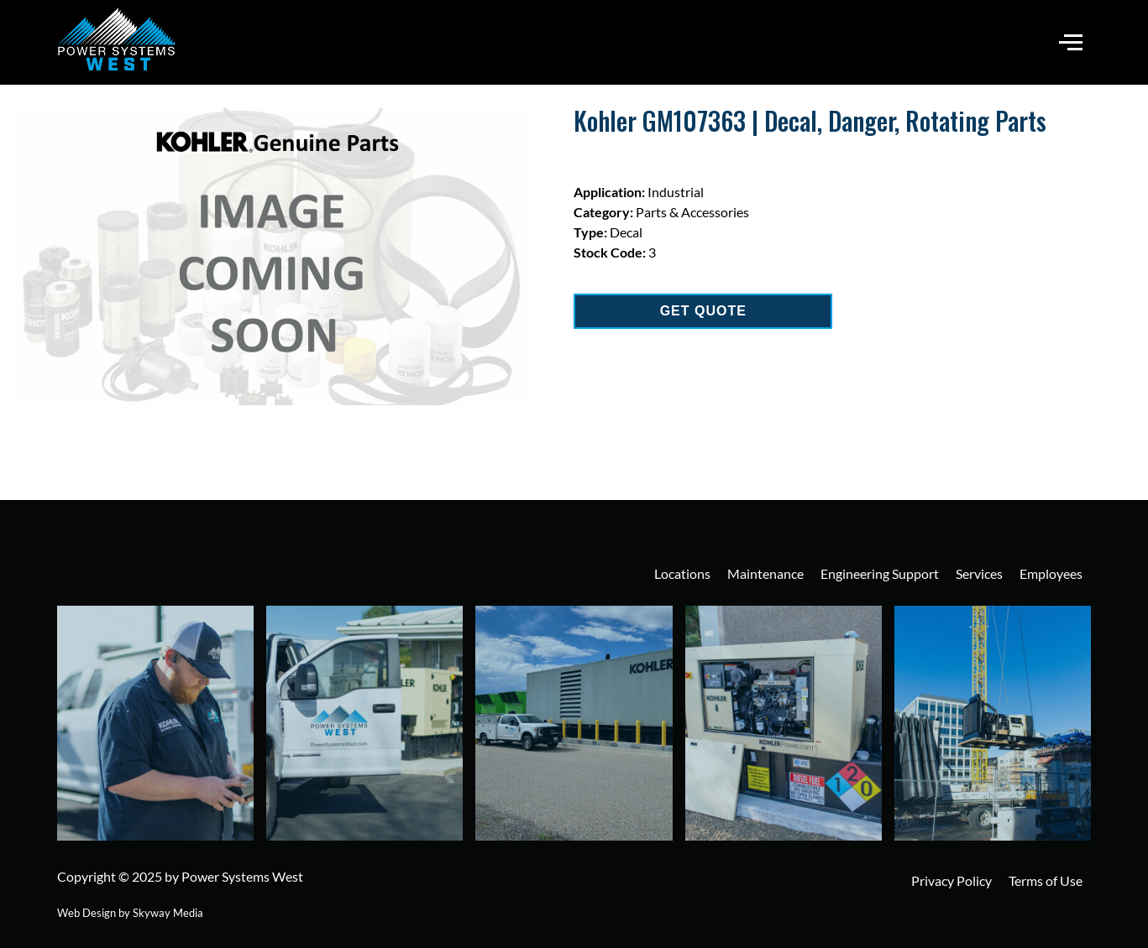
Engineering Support (879, 573)
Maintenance (765, 573)
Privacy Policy (951, 880)
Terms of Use (1045, 880)
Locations (682, 573)
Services (979, 573)
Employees (1051, 573)
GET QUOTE (703, 311)
